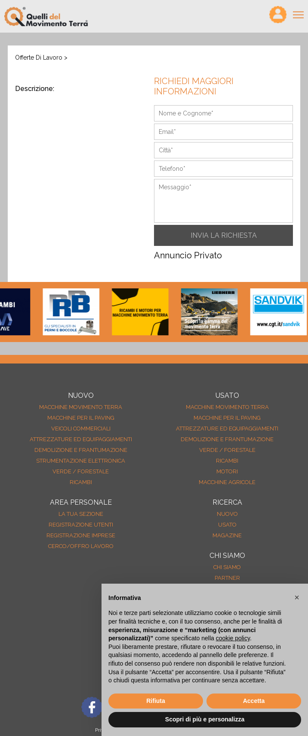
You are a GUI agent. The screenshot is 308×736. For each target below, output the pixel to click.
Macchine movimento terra (80, 407)
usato (227, 524)
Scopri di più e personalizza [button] (204, 719)
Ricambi (81, 482)
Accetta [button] (254, 700)
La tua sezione (81, 514)
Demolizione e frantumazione (80, 450)
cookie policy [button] (233, 638)
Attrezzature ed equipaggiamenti (81, 439)
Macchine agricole (227, 482)
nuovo (227, 514)
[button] (297, 597)
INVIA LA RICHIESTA (224, 235)
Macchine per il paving (80, 418)
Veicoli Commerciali (81, 428)
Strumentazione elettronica (80, 460)
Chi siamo (227, 567)
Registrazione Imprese (80, 535)
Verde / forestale (80, 471)
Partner (227, 578)
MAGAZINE (227, 535)
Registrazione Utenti (81, 524)
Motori (227, 471)
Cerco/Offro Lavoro (81, 546)
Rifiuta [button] (155, 700)
